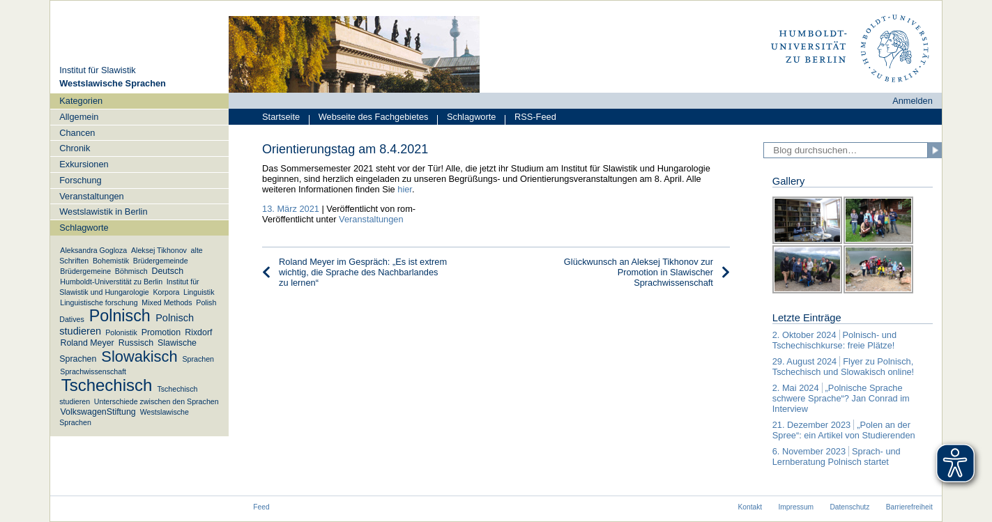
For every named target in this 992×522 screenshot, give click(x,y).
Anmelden (912, 100)
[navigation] (139, 264)
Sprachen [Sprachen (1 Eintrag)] (198, 359)
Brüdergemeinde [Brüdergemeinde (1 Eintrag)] (160, 260)
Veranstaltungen (91, 196)
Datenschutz (849, 507)
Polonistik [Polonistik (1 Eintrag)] (121, 332)
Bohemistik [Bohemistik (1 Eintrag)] (111, 260)
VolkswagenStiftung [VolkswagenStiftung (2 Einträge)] (97, 412)
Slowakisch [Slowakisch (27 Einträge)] (139, 356)
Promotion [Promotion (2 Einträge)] (161, 332)
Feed (261, 507)
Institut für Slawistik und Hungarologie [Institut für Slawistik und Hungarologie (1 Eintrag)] (129, 286)
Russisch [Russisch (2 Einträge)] (136, 343)
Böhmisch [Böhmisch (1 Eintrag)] (131, 271)
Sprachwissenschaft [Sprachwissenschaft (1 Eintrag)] (93, 371)
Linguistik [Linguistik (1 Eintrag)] (198, 292)
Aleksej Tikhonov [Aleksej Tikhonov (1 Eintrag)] (159, 250)
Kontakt (750, 507)
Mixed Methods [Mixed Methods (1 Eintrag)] (167, 302)
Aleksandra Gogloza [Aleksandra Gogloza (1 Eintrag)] (93, 250)
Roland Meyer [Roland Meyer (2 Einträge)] (87, 343)
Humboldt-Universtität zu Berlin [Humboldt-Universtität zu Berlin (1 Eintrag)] (111, 281)
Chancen (77, 133)
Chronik (74, 148)
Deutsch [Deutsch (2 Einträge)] (168, 271)
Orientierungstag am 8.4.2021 (345, 149)
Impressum (796, 507)
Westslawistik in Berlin (103, 211)
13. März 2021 (290, 209)
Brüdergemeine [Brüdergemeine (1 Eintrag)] (85, 271)
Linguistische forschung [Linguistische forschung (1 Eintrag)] (98, 302)
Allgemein (78, 117)
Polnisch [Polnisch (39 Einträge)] (120, 316)
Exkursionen (83, 164)
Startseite (281, 117)
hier (404, 189)
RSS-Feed (530, 118)
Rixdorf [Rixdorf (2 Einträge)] (198, 332)
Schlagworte (466, 118)
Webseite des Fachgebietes (368, 118)
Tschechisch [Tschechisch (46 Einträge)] (107, 385)
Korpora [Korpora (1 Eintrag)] (166, 292)
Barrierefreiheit (909, 507)
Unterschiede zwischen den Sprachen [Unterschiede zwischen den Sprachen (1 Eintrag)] (156, 401)
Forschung (80, 180)
